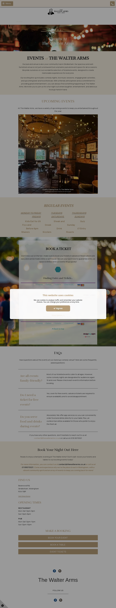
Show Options (58, 315)
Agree (58, 308)
